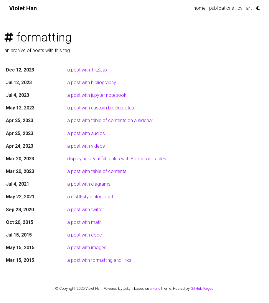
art (249, 8)
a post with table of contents (96, 171)
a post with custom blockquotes (100, 108)
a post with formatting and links (99, 260)
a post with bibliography (91, 82)
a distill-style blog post (90, 196)
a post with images (86, 247)
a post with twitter (85, 209)
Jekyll (127, 288)
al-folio (155, 288)
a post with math (84, 222)
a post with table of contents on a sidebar (110, 120)
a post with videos (86, 146)
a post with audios (86, 133)
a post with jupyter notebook (96, 95)
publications (221, 8)
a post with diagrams (88, 184)
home (200, 8)
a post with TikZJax (87, 70)
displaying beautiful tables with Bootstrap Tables (116, 159)
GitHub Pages (202, 288)
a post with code (84, 235)
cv (239, 8)
